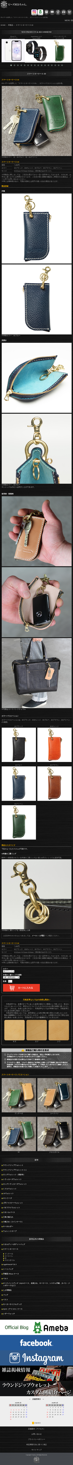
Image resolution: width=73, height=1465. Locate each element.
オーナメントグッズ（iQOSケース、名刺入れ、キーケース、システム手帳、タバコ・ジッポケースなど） (36, 1284)
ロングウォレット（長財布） (14, 1175)
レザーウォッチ (9, 1314)
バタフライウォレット (11, 1208)
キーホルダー (8, 1226)
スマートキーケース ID (24, 25)
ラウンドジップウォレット (13, 1165)
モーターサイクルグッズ (12, 1304)
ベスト (5, 1300)
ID (19, 1151)
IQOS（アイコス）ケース (12, 1309)
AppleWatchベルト (10, 1264)
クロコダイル (54, 1151)
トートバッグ (8, 1269)
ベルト (5, 1278)
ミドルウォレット (10, 1189)
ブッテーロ (19, 1112)
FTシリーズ (7, 1198)
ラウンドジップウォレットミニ (15, 1170)
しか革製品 (7, 1290)
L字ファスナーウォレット (13, 1203)
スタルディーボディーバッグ (14, 1244)
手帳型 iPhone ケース (11, 1274)
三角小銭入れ (8, 1217)
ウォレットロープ (10, 1231)
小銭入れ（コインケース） (13, 1222)
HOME (3, 25)
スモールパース (9, 1212)
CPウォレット (8, 1193)
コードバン (54, 1112)
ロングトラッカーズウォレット (15, 1184)
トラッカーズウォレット (12, 1179)
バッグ (5, 1295)
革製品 (10, 25)
